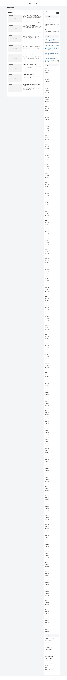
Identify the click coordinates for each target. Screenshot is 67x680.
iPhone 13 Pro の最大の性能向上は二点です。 (52, 25)
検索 (46, 11)
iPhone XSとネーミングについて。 (51, 60)
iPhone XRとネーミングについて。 (51, 56)
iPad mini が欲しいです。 (49, 22)
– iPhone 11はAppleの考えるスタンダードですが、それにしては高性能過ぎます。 (52, 48)
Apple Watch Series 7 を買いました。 (51, 19)
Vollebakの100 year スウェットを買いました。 (52, 29)
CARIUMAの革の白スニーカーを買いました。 (52, 32)
